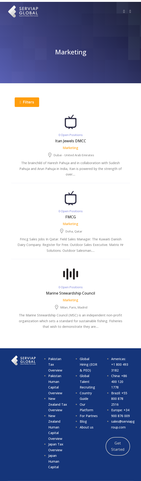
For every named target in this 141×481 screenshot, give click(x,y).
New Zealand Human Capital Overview (55, 427)
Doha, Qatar (73, 231)
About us (86, 427)
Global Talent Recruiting (87, 381)
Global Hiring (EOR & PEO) (88, 364)
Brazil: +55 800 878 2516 (119, 399)
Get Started (117, 446)
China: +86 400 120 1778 (119, 381)
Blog (83, 421)
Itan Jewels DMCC (70, 140)
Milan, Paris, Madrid (73, 307)
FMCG (70, 216)
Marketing (70, 148)
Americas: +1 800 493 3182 (119, 364)
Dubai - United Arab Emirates (74, 155)
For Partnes (89, 416)
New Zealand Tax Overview (57, 404)
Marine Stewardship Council (70, 293)
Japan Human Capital (53, 461)
